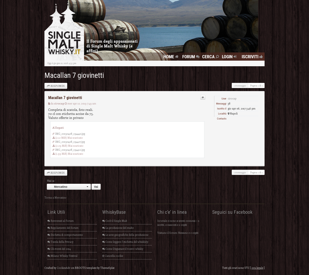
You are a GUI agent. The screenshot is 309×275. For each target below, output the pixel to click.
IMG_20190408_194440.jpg (70, 133)
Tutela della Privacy (60, 241)
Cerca (211, 56)
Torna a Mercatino (55, 197)
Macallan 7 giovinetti (74, 75)
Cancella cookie (112, 255)
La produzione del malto (118, 227)
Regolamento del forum (62, 227)
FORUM (191, 56)
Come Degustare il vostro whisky (122, 248)
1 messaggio (240, 85)
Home (172, 56)
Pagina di (256, 85)
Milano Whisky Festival (62, 255)
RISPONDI (56, 86)
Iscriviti (251, 56)
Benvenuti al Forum (60, 220)
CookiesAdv (63, 267)
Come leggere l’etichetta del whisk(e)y (125, 241)
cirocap (59, 103)
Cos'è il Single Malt (114, 220)
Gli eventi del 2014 (59, 248)
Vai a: (51, 181)
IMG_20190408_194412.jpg (70, 149)
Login (230, 56)
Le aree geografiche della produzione (125, 234)
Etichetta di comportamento (65, 234)
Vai (96, 186)
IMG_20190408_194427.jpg (70, 141)
